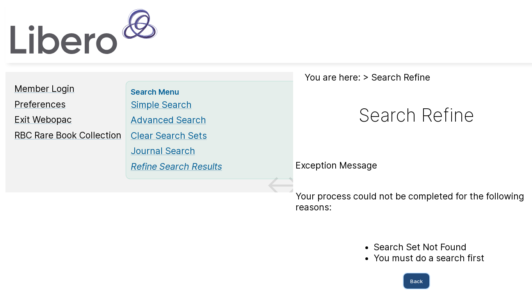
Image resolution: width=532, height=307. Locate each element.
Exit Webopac (43, 119)
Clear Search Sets (169, 135)
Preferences (40, 104)
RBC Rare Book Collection (67, 135)
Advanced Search (168, 120)
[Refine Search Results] (176, 166)
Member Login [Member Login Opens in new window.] (44, 88)
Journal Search (163, 150)
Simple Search (161, 104)
